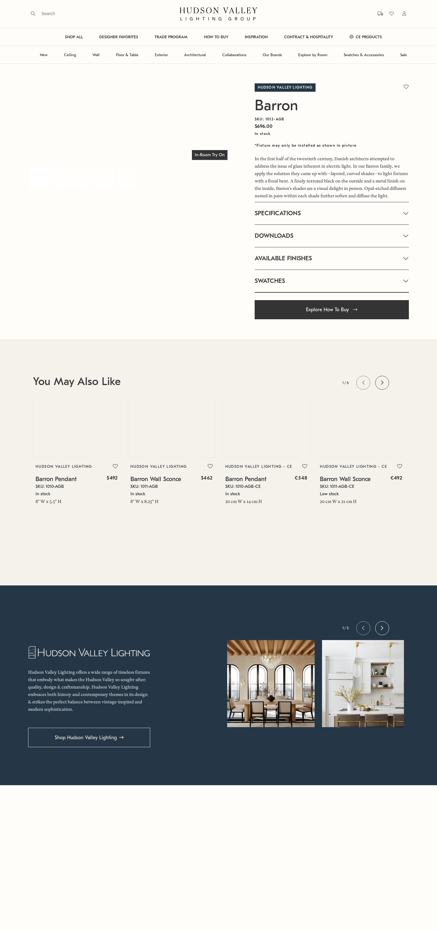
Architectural (195, 54)
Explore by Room (312, 54)
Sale (403, 54)
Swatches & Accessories (364, 54)
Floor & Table (127, 54)
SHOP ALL (74, 37)
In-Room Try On (210, 154)
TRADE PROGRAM (171, 37)
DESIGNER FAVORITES (118, 37)
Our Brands (272, 54)
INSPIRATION (256, 37)
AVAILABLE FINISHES (283, 258)
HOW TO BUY (216, 37)
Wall (96, 54)
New (44, 54)
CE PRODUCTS (366, 37)
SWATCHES (270, 280)
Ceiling (70, 54)
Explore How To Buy (331, 309)
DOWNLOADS (274, 235)
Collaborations (234, 54)
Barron (276, 105)
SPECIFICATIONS (278, 213)
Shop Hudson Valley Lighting (86, 737)
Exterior (161, 54)
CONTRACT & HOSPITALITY (308, 37)
